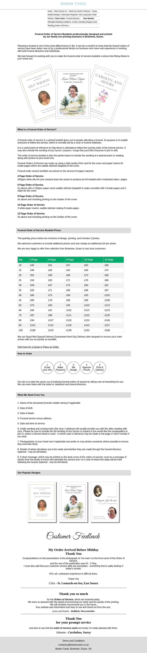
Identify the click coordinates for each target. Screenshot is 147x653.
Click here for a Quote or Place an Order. (38, 347)
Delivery (51, 18)
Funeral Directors (72, 18)
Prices (94, 11)
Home (50, 11)
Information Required (69, 15)
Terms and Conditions (73, 641)
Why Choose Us (60, 11)
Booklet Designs (54, 15)
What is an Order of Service (79, 11)
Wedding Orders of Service (58, 26)
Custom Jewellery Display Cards (84, 22)
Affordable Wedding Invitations (59, 22)
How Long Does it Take (87, 15)
